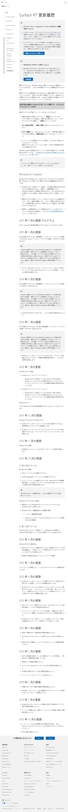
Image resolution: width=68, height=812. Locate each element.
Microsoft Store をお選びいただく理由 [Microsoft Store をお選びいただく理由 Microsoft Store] (32, 761)
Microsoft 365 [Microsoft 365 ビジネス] (5, 786)
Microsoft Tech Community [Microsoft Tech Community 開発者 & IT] (30, 783)
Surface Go (8, 29)
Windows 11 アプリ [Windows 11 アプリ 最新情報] (6, 767)
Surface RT (10, 71)
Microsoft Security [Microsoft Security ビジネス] (6, 778)
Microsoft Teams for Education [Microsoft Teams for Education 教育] (52, 753)
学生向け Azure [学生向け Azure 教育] (49, 767)
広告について (51, 808)
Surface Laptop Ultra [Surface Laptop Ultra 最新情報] (6, 753)
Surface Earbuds (9, 55)
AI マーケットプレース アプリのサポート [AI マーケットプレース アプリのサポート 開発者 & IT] (33, 781)
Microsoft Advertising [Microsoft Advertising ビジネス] (6, 789)
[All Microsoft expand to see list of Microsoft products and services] (2, 2)
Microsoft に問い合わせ (7, 808)
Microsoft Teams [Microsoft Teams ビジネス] (5, 795)
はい (39, 738)
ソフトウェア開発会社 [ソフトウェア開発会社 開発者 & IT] (29, 792)
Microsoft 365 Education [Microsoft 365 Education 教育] (51, 755)
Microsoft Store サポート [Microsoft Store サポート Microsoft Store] (29, 753)
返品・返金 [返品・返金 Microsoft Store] (26, 755)
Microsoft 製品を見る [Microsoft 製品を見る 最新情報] (6, 764)
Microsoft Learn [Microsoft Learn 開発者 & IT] (27, 778)
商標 (45, 808)
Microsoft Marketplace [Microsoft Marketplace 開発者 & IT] (29, 786)
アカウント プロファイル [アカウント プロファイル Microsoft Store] (29, 747)
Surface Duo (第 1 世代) (10, 49)
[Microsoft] (34, 1)
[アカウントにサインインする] (65, 2)
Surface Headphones (10, 60)
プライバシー (18, 808)
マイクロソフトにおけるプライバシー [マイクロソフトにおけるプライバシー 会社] (54, 781)
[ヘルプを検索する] (6, 2)
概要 (6, 12)
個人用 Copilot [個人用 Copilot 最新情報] (5, 758)
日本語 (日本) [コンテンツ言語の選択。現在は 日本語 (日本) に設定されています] (7, 800)
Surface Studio (9, 17)
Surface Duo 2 (10, 44)
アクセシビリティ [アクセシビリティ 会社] (50, 786)
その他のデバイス (9, 39)
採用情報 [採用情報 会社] (48, 775)
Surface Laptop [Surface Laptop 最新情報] (5, 750)
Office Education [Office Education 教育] (49, 758)
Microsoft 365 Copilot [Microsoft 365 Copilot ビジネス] (6, 792)
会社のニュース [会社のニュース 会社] (49, 778)
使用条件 (39, 808)
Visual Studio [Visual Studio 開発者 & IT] (27, 795)
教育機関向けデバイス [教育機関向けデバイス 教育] (51, 750)
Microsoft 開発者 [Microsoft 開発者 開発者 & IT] (27, 775)
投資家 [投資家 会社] (47, 783)
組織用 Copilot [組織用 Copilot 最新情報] (5, 755)
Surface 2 (9, 67)
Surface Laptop (10, 25)
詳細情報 (28, 79)
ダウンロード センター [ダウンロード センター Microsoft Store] (29, 750)
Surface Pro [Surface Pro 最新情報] (4, 747)
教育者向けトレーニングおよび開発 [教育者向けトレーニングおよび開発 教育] (54, 761)
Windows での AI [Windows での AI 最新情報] (5, 761)
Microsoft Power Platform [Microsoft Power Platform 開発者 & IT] (29, 789)
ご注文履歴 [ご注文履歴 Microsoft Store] (26, 758)
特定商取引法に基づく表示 (29, 808)
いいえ (50, 738)
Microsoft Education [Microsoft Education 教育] (50, 747)
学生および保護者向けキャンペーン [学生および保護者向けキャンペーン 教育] (54, 764)
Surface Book (9, 34)
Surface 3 (9, 64)
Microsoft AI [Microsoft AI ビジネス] (4, 775)
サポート (4, 6)
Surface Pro (9, 21)
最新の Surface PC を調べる (34, 53)
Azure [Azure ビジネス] (3, 781)
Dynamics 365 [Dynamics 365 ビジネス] (5, 783)
